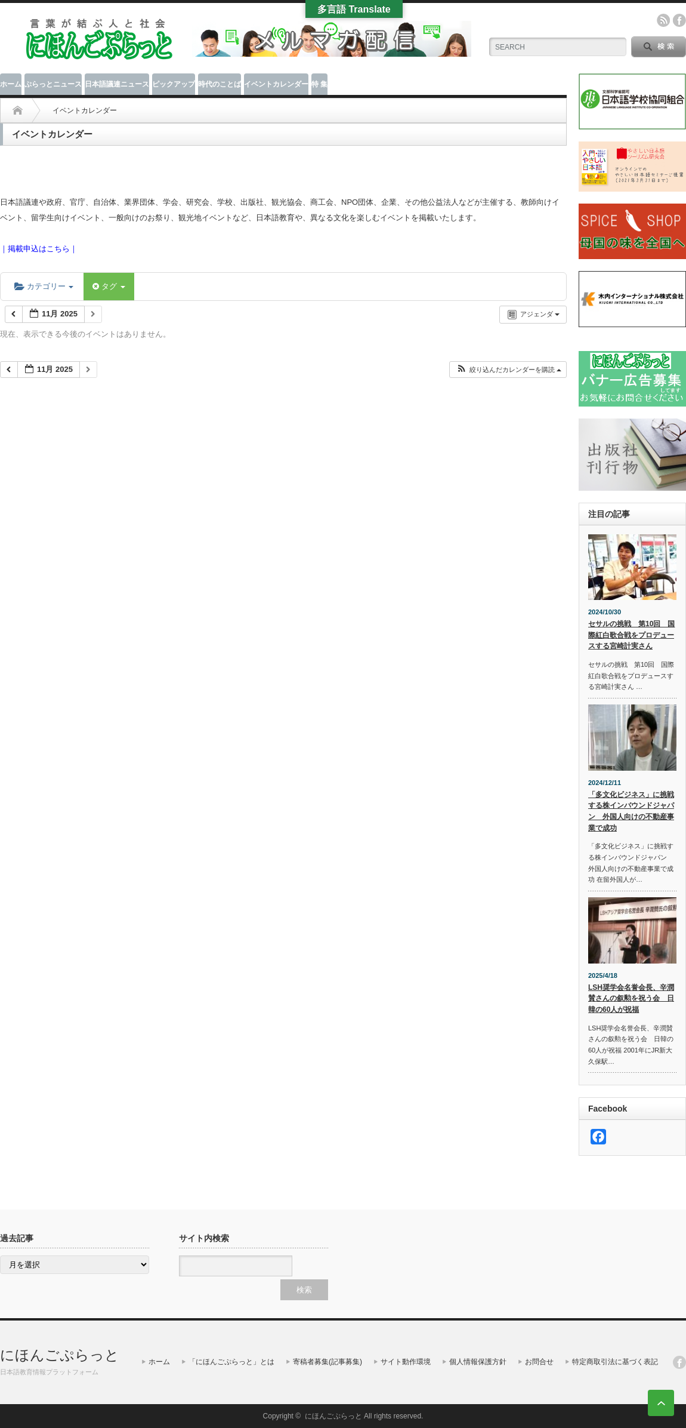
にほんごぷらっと (59, 1355)
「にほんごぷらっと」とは (231, 1362)
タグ (108, 286)
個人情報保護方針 (477, 1362)
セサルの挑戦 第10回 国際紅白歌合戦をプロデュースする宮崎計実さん (631, 635)
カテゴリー (43, 286)
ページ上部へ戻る (661, 1403)
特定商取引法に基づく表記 (615, 1362)
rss (663, 20)
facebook (679, 20)
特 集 (319, 84)
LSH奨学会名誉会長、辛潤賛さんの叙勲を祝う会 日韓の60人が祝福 (631, 998)
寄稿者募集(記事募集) (327, 1362)
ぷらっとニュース (53, 84)
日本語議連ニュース (117, 84)
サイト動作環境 (406, 1362)
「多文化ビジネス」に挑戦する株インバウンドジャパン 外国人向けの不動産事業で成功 (631, 811)
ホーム (10, 84)
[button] (508, 370)
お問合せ (539, 1362)
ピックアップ (173, 84)
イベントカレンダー (276, 84)
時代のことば (219, 84)
